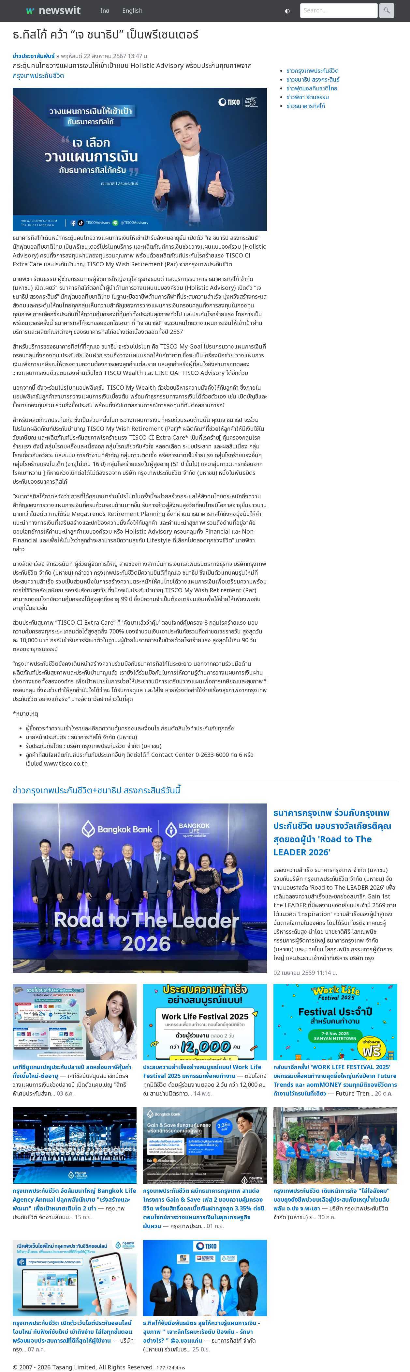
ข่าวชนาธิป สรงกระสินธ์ (312, 79)
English (132, 11)
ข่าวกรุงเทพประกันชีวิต (312, 71)
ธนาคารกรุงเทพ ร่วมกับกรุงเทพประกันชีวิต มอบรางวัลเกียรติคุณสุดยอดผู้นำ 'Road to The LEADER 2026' (332, 833)
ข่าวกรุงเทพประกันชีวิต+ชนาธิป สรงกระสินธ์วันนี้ (96, 790)
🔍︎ (386, 10)
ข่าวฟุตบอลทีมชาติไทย (311, 88)
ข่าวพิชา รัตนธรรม (307, 97)
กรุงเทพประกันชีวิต (38, 76)
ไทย (104, 11)
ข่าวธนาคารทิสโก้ (305, 106)
